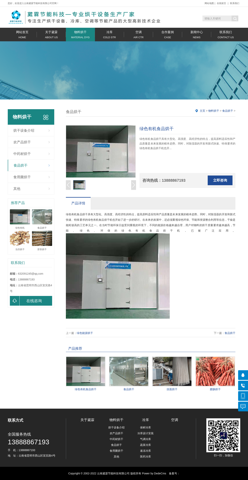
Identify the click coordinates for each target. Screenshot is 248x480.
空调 (138, 34)
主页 (202, 110)
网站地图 (209, 3)
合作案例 (167, 34)
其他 (16, 189)
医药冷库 (145, 456)
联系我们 (234, 3)
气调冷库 (145, 439)
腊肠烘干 (215, 389)
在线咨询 (26, 301)
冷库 (109, 34)
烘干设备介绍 (23, 130)
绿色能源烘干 (85, 333)
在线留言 (221, 3)
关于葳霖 (51, 34)
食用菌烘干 (22, 177)
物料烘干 (80, 34)
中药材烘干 (22, 154)
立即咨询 (220, 180)
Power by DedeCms (154, 473)
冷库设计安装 (145, 433)
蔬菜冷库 (145, 445)
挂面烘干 (172, 389)
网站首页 (22, 34)
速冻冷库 (145, 450)
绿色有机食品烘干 (85, 389)
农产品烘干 (22, 142)
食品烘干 (21, 165)
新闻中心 (196, 34)
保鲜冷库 (145, 427)
